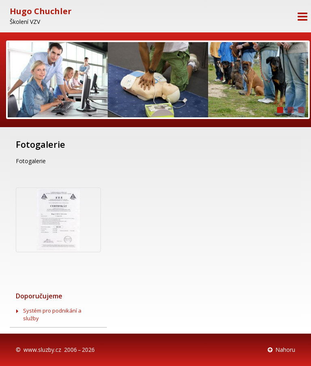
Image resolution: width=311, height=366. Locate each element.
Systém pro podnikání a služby (52, 314)
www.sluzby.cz (42, 349)
